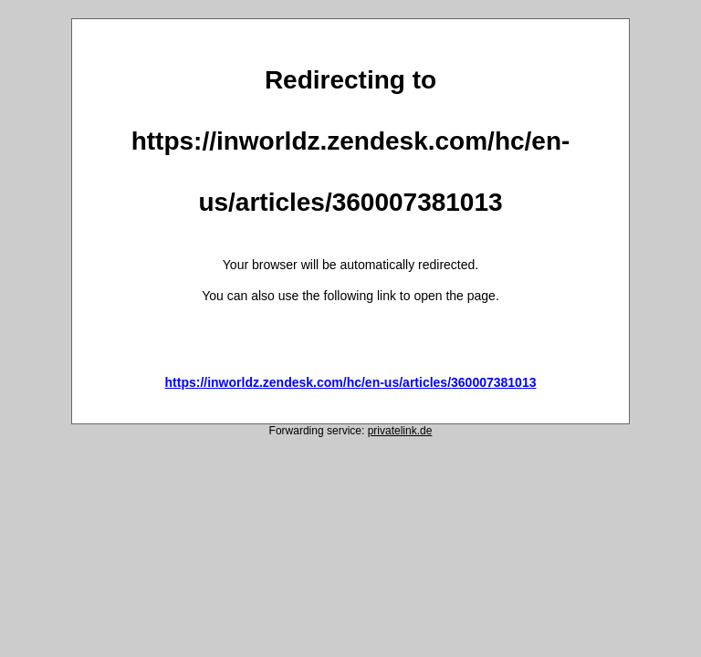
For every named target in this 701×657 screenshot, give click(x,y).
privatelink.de (400, 430)
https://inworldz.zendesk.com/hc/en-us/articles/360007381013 (351, 382)
